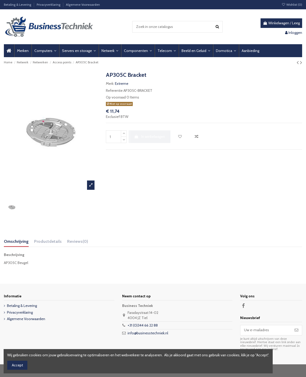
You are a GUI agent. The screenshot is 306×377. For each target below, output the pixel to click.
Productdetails (48, 241)
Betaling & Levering (18, 4)
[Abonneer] (296, 330)
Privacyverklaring (49, 4)
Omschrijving (16, 241)
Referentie (114, 90)
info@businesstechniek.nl (148, 333)
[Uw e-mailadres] (265, 330)
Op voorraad (116, 97)
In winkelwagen (149, 136)
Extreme (121, 83)
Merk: (110, 83)
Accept (17, 365)
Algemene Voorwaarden (83, 4)
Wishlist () (292, 4)
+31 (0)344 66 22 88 (143, 325)
